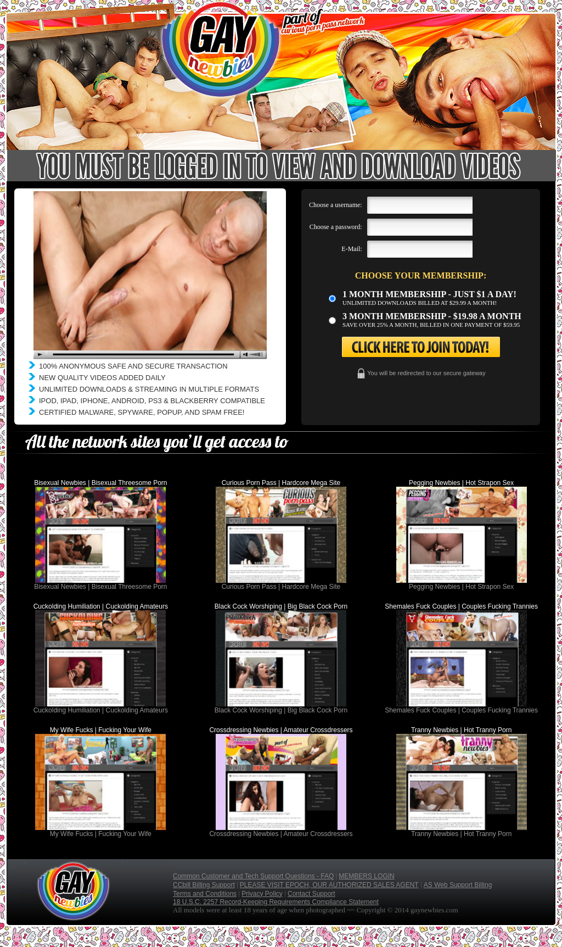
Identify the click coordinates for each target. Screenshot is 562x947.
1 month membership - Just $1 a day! (429, 294)
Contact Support (311, 894)
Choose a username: (335, 205)
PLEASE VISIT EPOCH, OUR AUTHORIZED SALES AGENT (329, 885)
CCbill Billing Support (204, 885)
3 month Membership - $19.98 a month (431, 316)
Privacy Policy (262, 894)
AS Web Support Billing (458, 885)
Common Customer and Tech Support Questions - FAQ (253, 876)
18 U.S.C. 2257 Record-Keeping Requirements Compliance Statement (276, 902)
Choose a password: (336, 227)
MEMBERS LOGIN (366, 876)
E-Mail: (351, 249)
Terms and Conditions (205, 894)
